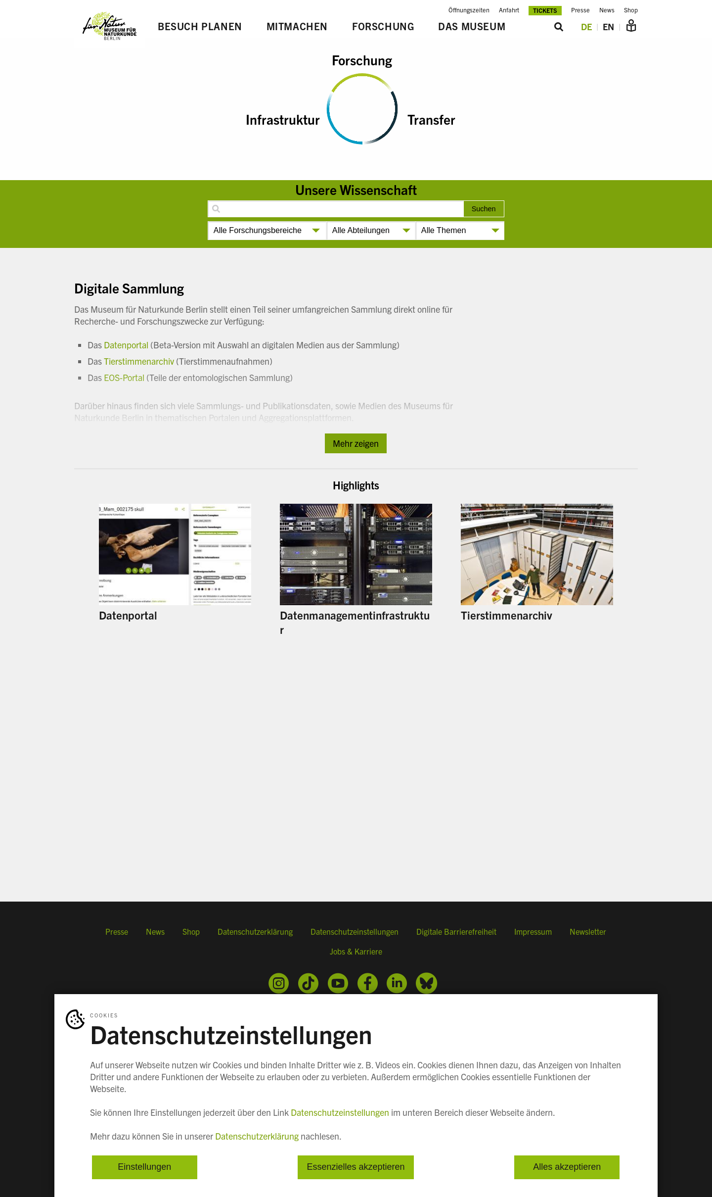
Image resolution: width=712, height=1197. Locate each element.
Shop (631, 10)
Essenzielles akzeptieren (355, 1167)
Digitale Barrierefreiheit (456, 931)
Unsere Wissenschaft (356, 189)
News (607, 10)
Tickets (545, 10)
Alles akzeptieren (567, 1167)
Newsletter (588, 931)
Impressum (533, 931)
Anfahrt (509, 10)
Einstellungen (144, 1167)
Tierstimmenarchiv (139, 361)
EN (608, 26)
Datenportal (126, 344)
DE (586, 26)
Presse (580, 10)
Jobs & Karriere (356, 951)
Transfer (431, 118)
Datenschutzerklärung (255, 931)
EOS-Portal (124, 377)
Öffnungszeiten (469, 10)
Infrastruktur (283, 118)
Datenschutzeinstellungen (355, 931)
